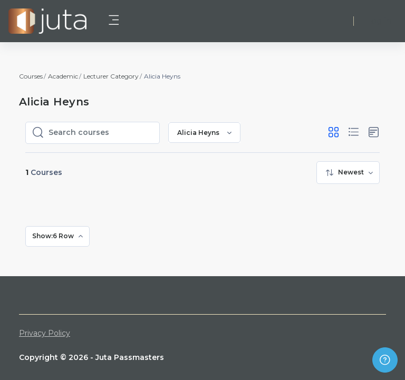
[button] (333, 132)
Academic (63, 76)
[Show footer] (385, 360)
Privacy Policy (44, 333)
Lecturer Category (111, 76)
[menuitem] (348, 172)
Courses (31, 76)
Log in (379, 21)
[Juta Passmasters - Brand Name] (47, 21)
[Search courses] (101, 132)
